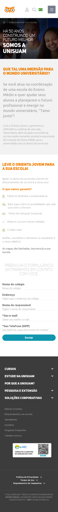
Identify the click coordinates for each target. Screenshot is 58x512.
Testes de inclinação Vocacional (22, 215)
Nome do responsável (16, 305)
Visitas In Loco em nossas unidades (23, 223)
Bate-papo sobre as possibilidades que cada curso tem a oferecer (29, 206)
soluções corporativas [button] (23, 398)
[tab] (29, 369)
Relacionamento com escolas (23, 22)
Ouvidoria (9, 425)
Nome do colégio (13, 284)
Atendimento (11, 419)
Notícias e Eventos (13, 409)
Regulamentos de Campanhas (29, 483)
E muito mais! (12, 231)
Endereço (8, 294)
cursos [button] (10, 369)
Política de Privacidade (29, 477)
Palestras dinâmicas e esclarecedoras (25, 197)
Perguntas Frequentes (15, 430)
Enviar (29, 337)
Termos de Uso (29, 480)
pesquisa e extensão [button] (21, 390)
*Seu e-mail (9, 315)
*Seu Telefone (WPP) (16, 326)
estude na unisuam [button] (19, 376)
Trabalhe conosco (13, 435)
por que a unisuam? (20, 383)
